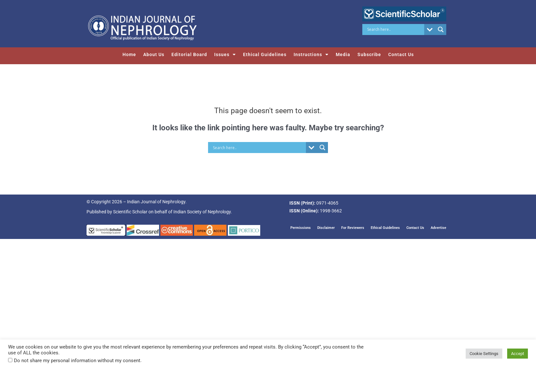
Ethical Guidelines (264, 54)
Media (343, 54)
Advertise (438, 227)
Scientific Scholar (130, 211)
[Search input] (395, 29)
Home (129, 54)
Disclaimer (326, 227)
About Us (153, 54)
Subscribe (369, 54)
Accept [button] (517, 353)
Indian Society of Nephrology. (202, 211)
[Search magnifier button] (440, 29)
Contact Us (401, 54)
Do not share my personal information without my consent (77, 360)
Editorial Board (189, 54)
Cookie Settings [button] (484, 353)
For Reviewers (352, 227)
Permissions (300, 227)
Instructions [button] (311, 54)
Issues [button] (225, 54)
